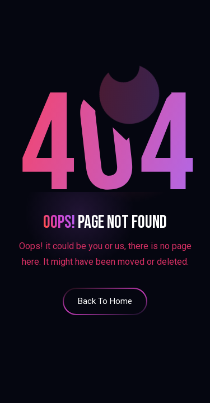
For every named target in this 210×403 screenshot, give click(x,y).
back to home (105, 301)
